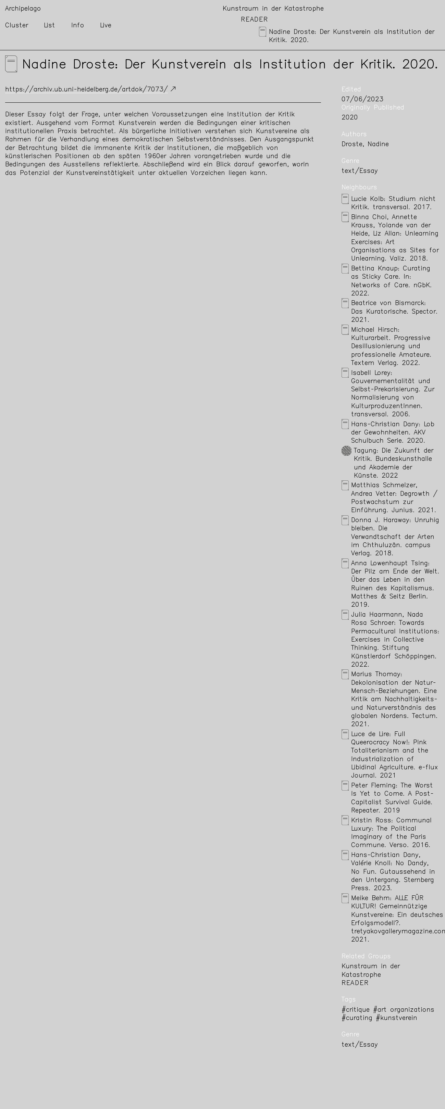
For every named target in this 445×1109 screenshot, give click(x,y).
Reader (254, 20)
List (49, 26)
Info (77, 26)
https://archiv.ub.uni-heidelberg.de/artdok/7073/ (86, 90)
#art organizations (403, 1010)
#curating (357, 1018)
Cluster (16, 26)
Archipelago (23, 9)
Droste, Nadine (365, 145)
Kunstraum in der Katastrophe (273, 9)
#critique (356, 1010)
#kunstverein (396, 1018)
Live (105, 26)
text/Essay (360, 171)
